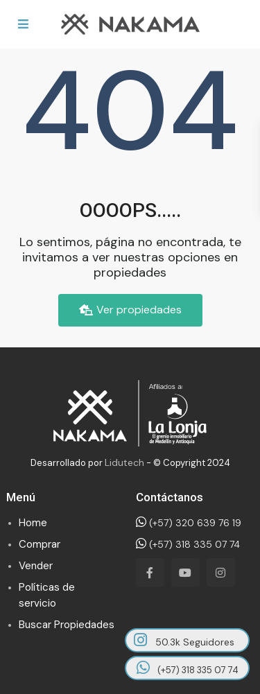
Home (33, 523)
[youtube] (185, 572)
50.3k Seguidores (184, 640)
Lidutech (124, 462)
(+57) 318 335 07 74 (188, 544)
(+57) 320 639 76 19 (188, 523)
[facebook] (150, 572)
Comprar (39, 544)
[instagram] (221, 572)
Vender (36, 566)
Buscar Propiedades (66, 625)
